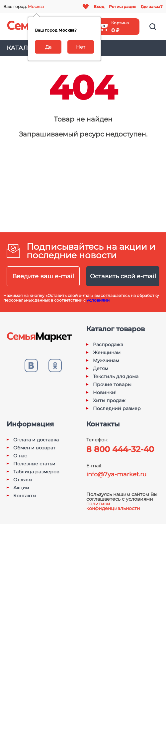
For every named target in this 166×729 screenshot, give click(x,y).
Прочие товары (112, 384)
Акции (21, 487)
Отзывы (22, 479)
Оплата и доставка (36, 439)
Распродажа (108, 344)
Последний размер (117, 408)
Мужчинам (106, 360)
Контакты (24, 495)
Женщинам (107, 352)
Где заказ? (152, 6)
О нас (20, 455)
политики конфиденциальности (113, 506)
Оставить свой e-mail (123, 276)
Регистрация (122, 6)
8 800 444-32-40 (120, 449)
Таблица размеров (36, 471)
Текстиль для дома (115, 376)
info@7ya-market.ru (116, 474)
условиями (98, 300)
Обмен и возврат (34, 447)
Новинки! (105, 392)
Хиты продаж (109, 400)
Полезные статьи (34, 463)
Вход (99, 6)
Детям (100, 368)
